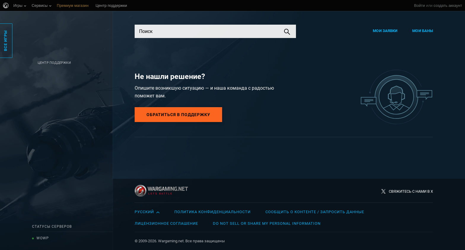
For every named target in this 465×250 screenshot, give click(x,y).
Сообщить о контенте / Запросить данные (314, 212)
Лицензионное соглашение (166, 223)
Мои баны (422, 31)
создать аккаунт (448, 5)
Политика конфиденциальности (212, 212)
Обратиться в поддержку (178, 114)
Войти (419, 5)
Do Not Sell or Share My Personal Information (267, 223)
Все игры (5, 40)
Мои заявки (385, 31)
